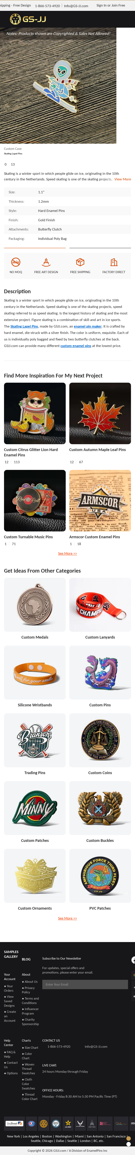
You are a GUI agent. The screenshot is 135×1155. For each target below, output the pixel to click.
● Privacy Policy (28, 992)
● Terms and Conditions (30, 1002)
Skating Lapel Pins (24, 336)
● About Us (30, 984)
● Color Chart (27, 1058)
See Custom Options (100, 253)
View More (122, 179)
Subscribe (116, 986)
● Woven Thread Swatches (28, 1070)
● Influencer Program (30, 1013)
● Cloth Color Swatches (28, 1085)
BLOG (26, 961)
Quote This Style (35, 253)
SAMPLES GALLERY (11, 956)
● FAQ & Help (10, 1056)
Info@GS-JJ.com (96, 1049)
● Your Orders (8, 990)
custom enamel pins (75, 356)
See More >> (67, 563)
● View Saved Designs (9, 1003)
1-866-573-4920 (59, 1049)
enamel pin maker (88, 336)
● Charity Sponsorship (30, 1023)
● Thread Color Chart (30, 1098)
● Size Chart (30, 1050)
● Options (11, 1075)
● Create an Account (10, 1018)
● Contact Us (11, 1067)
